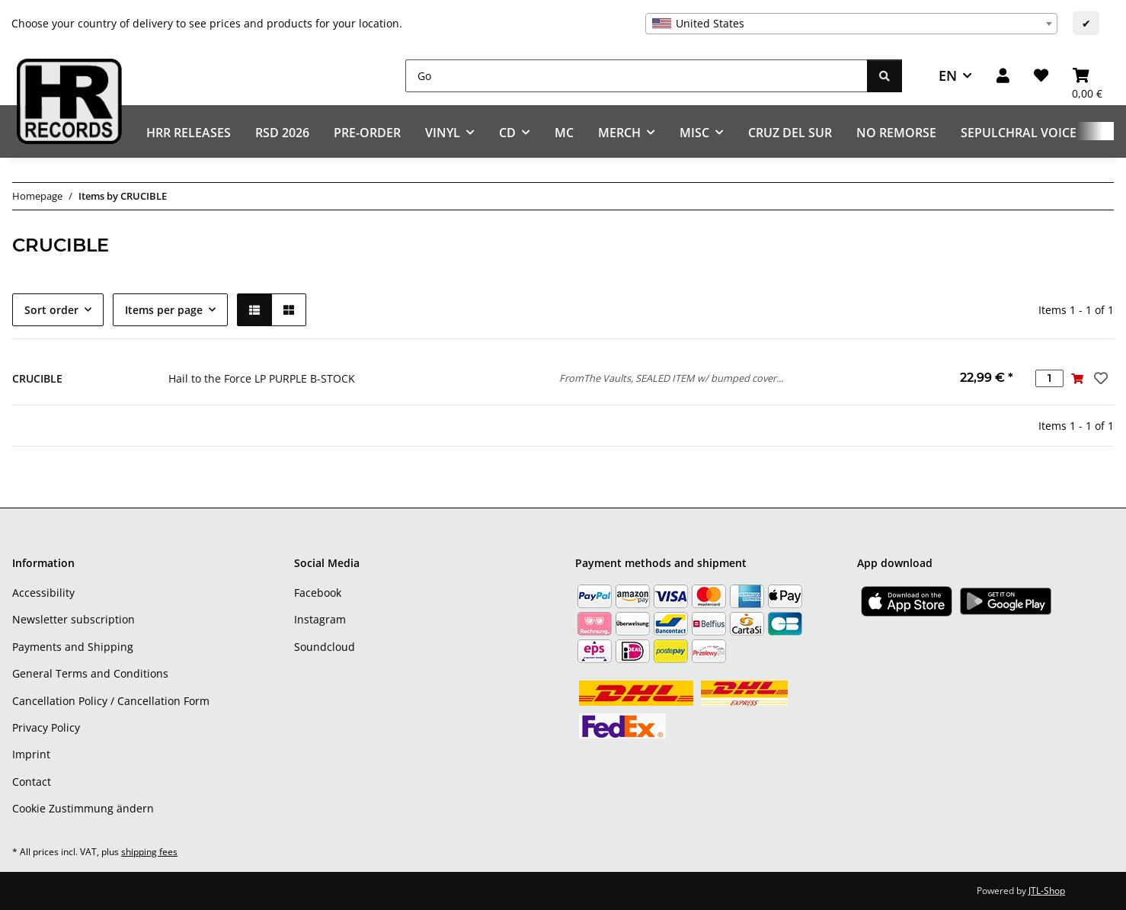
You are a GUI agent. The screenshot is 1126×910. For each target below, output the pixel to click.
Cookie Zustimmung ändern (83, 808)
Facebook (317, 592)
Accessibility (43, 592)
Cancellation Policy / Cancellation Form (111, 701)
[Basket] (1087, 75)
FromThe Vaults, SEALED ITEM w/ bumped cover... (671, 378)
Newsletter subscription (73, 619)
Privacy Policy (46, 727)
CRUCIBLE (37, 378)
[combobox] (851, 23)
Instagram (320, 619)
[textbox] (851, 24)
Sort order (51, 310)
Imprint (31, 754)
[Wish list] (1041, 75)
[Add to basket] (1078, 378)
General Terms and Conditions (90, 673)
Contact (31, 781)
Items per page (164, 310)
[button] (1003, 75)
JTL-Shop (1046, 890)
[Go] (636, 75)
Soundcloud (324, 646)
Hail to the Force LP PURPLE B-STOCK (261, 378)
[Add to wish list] (1099, 378)
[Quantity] (1049, 378)
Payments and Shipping (72, 646)
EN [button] (948, 75)
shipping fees (149, 851)
